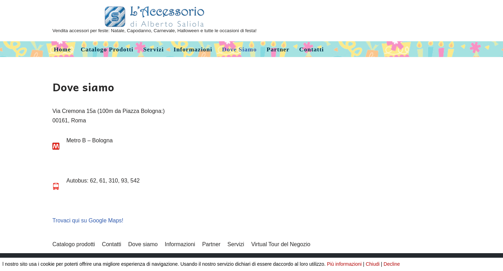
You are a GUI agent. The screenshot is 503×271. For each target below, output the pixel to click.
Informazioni (193, 49)
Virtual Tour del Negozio (280, 244)
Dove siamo (239, 49)
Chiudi (373, 264)
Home (62, 49)
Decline (392, 264)
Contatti (311, 49)
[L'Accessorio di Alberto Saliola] (154, 20)
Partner (278, 49)
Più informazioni (344, 264)
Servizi (153, 49)
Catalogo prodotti (107, 49)
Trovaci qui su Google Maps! (87, 220)
